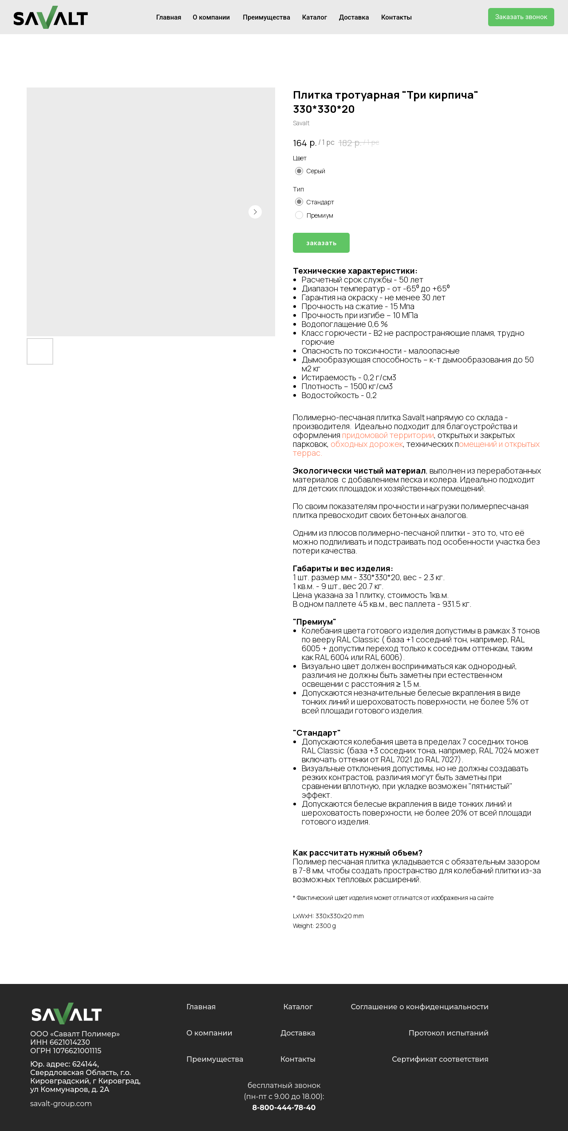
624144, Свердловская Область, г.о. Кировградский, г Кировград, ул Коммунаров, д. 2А (85, 1077)
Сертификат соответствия (440, 1059)
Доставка (354, 17)
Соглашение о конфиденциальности (420, 1007)
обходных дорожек (367, 443)
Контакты (396, 17)
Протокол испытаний (449, 1033)
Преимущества (266, 17)
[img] (67, 1013)
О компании (211, 17)
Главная (168, 17)
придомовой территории (388, 435)
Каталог (314, 17)
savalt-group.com (61, 1103)
